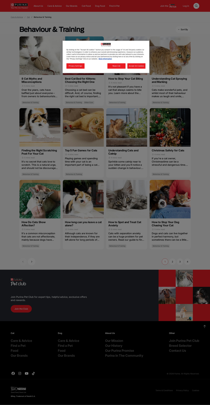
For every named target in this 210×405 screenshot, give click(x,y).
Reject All (116, 66)
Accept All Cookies (136, 66)
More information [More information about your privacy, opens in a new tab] (105, 59)
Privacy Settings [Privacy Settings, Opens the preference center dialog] (75, 66)
